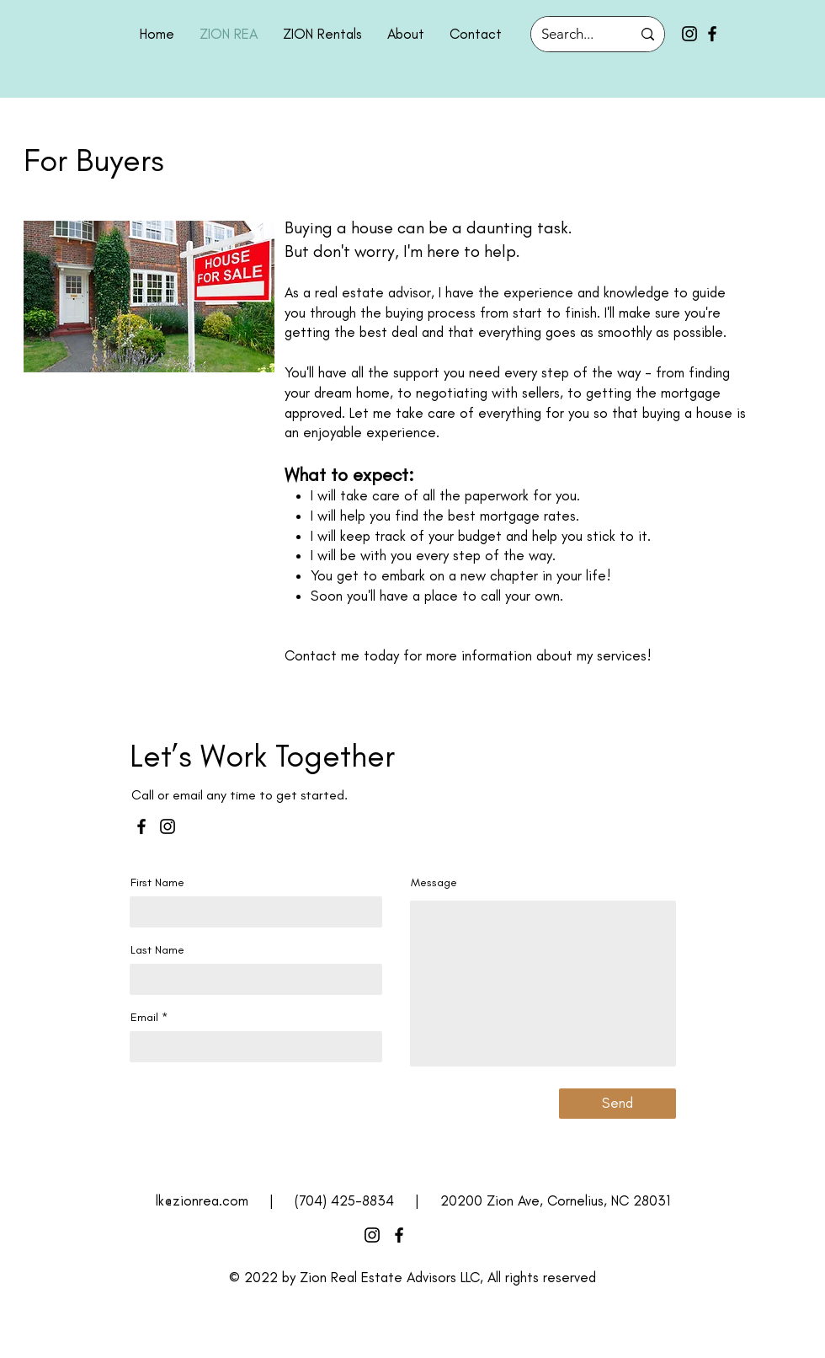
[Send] (617, 1103)
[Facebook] (712, 34)
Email (144, 1018)
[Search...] (573, 34)
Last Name (157, 950)
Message (434, 883)
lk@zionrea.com (202, 1200)
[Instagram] (689, 34)
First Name (157, 883)
